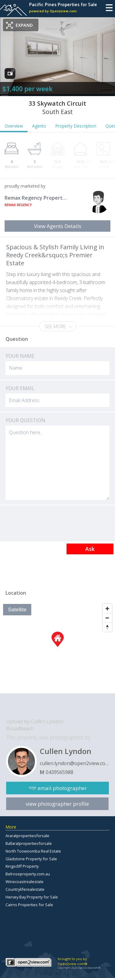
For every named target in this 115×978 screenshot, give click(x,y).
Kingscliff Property (22, 866)
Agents (39, 126)
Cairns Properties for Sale (29, 904)
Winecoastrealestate (25, 881)
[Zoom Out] (107, 617)
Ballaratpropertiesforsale (29, 843)
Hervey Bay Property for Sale (32, 897)
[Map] (57, 647)
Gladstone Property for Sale (31, 859)
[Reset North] (107, 627)
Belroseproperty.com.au (28, 874)
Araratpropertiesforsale (27, 835)
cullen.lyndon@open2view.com (74, 763)
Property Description (75, 126)
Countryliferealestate (25, 889)
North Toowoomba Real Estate (33, 851)
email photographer (62, 788)
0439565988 (59, 772)
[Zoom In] (107, 608)
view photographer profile (57, 803)
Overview (14, 126)
